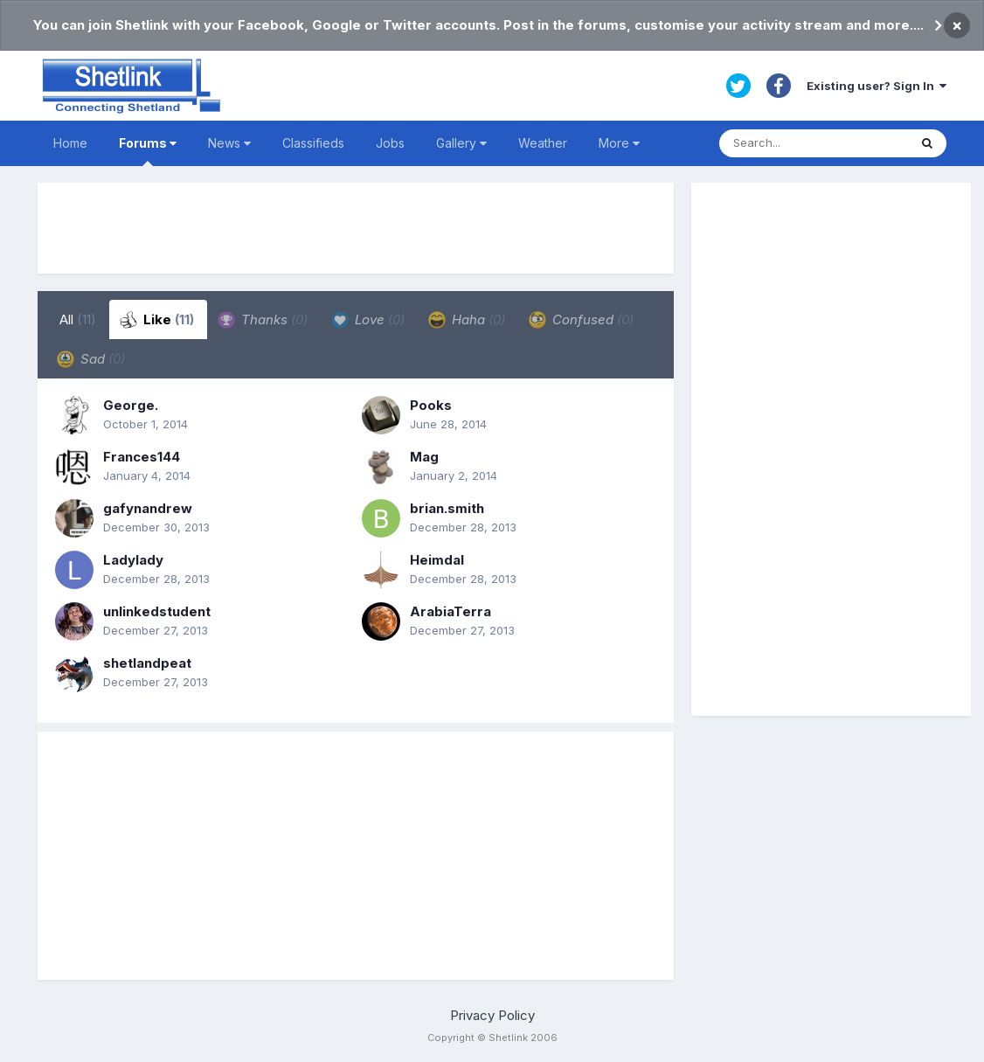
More (619, 142)
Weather (542, 142)
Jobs (390, 142)
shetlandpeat (147, 663)
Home (70, 142)
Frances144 (141, 456)
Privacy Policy (492, 1015)
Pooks (431, 405)
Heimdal (437, 560)
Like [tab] (157, 320)
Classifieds (313, 142)
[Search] (813, 143)
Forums (148, 150)
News (229, 142)
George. (130, 405)
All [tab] (77, 319)
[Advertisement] (356, 228)
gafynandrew (147, 508)
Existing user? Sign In (876, 86)
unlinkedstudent (157, 611)
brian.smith (447, 508)
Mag (424, 456)
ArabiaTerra (450, 611)
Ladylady (133, 560)
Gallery (461, 142)
